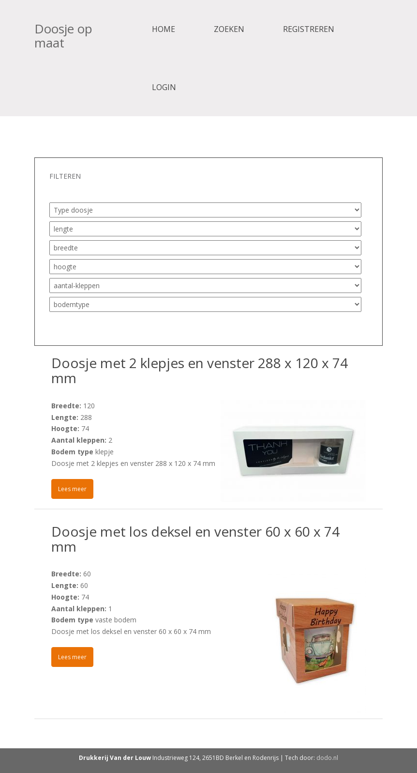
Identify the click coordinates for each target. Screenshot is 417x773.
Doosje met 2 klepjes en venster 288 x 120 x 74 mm (199, 370)
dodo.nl (327, 758)
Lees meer (72, 489)
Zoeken (229, 29)
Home (163, 29)
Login (164, 87)
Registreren (308, 29)
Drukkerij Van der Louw (115, 758)
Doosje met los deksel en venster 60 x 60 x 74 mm (195, 539)
